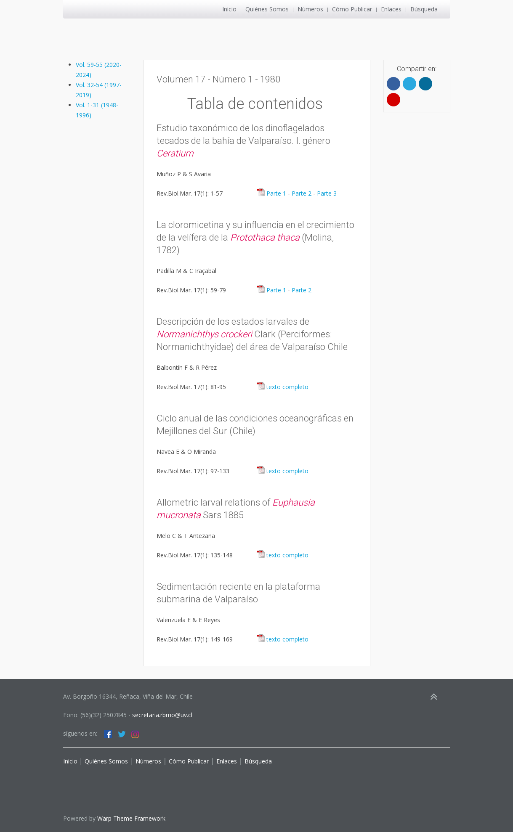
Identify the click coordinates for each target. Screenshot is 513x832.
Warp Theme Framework (131, 818)
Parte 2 (301, 193)
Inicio (229, 9)
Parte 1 (271, 193)
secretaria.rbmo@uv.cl (162, 715)
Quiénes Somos (267, 9)
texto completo (282, 387)
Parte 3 (327, 193)
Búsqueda (424, 9)
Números (310, 9)
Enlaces (391, 9)
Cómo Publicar (352, 9)
